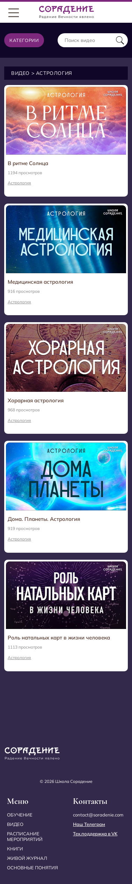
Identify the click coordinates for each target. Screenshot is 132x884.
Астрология (19, 182)
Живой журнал (27, 858)
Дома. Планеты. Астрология (44, 519)
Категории (24, 40)
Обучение (19, 815)
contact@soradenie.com (98, 815)
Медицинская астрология (40, 281)
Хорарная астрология (36, 400)
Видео (20, 73)
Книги (15, 848)
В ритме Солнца (28, 163)
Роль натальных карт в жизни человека (59, 637)
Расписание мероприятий (25, 836)
